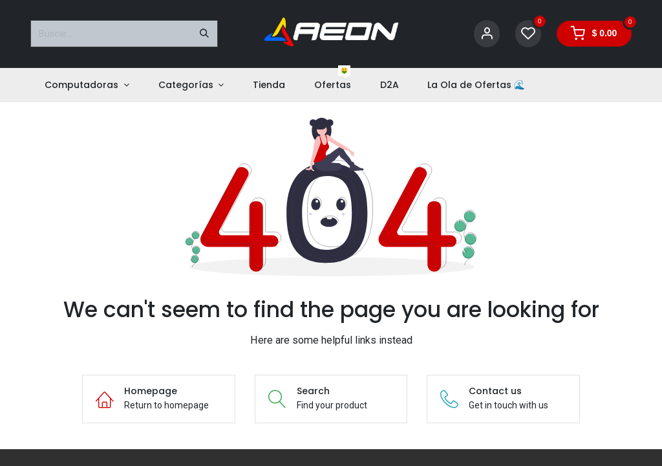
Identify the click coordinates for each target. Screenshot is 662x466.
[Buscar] (204, 34)
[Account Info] (487, 34)
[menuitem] (87, 85)
